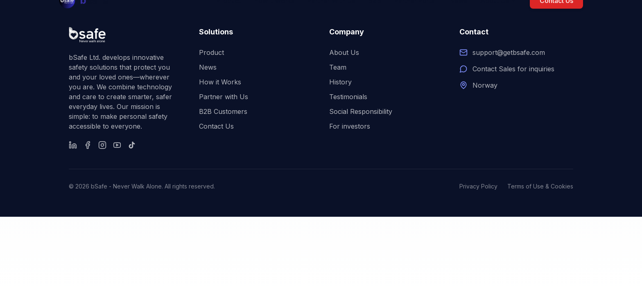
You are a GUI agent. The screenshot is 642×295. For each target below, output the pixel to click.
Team (337, 67)
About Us (344, 52)
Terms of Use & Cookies (540, 186)
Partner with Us (223, 97)
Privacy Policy (478, 186)
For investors (349, 126)
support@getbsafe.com (508, 52)
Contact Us (216, 126)
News (208, 67)
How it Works (220, 82)
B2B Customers (223, 111)
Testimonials (348, 97)
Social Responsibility (360, 111)
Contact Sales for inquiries (513, 69)
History (340, 82)
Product (211, 52)
